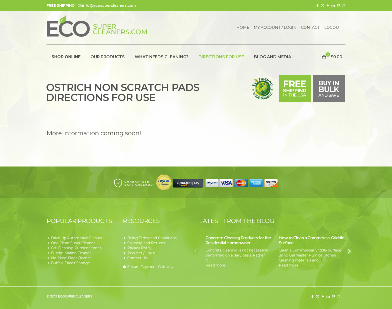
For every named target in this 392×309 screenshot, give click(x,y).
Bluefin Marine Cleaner (71, 253)
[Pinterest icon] (338, 5)
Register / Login (141, 253)
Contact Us (137, 258)
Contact (310, 27)
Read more (215, 265)
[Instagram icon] (344, 5)
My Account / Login (275, 27)
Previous (195, 251)
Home (242, 27)
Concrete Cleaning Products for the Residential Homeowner (238, 240)
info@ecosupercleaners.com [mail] (109, 5)
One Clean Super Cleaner (73, 243)
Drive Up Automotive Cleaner (76, 238)
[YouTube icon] (328, 5)
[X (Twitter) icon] (322, 5)
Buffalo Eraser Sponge (70, 263)
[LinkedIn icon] (333, 5)
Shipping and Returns (146, 243)
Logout (332, 27)
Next (349, 251)
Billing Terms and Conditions (151, 238)
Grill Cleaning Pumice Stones (76, 248)
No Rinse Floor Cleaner (71, 258)
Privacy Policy (139, 248)
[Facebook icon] (317, 5)
